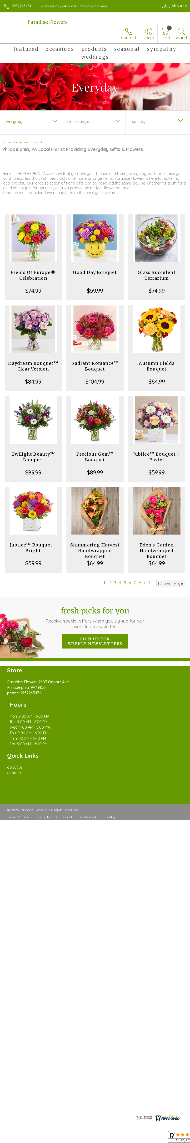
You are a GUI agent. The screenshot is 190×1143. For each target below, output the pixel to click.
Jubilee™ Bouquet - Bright (33, 547)
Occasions (21, 142)
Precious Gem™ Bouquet (95, 457)
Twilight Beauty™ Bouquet (33, 457)
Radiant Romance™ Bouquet (95, 366)
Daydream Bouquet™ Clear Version (33, 366)
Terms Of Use (18, 795)
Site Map (109, 795)
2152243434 (21, 6)
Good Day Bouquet (95, 272)
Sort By (139, 121)
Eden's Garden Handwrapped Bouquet (157, 550)
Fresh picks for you (95, 617)
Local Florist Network (80, 795)
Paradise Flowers (47, 22)
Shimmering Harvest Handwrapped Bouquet (95, 550)
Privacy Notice (46, 795)
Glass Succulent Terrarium (157, 275)
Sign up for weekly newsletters (95, 641)
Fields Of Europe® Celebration (33, 275)
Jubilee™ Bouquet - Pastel (156, 457)
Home (6, 142)
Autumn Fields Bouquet (157, 366)
